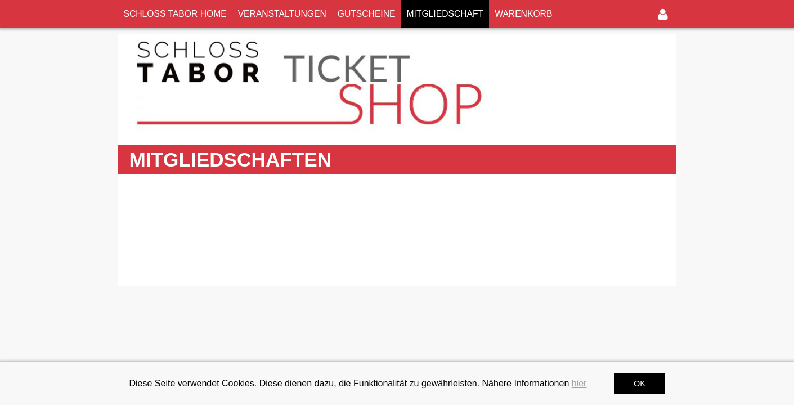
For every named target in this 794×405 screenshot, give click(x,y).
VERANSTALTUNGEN (282, 14)
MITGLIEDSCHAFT (444, 14)
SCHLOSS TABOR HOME (175, 14)
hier (579, 383)
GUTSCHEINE (367, 14)
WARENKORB (523, 14)
